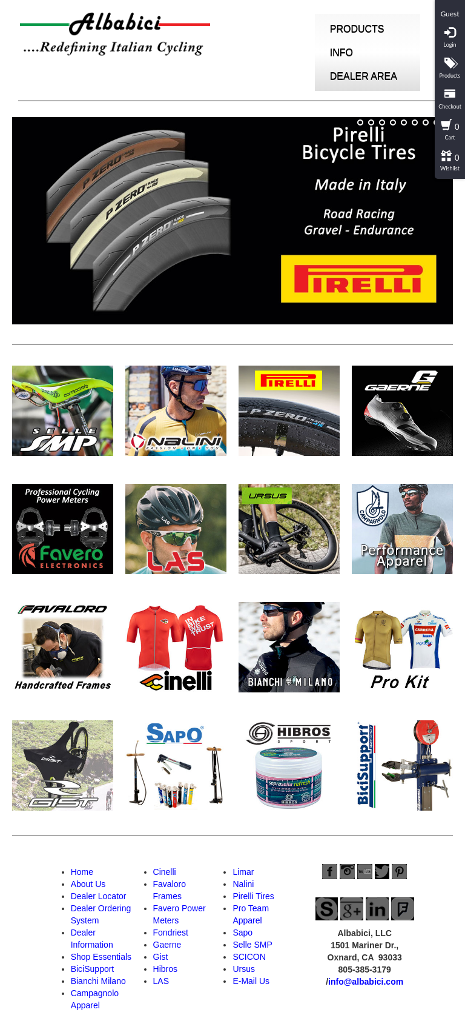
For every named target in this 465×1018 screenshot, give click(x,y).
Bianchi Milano (98, 981)
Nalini (243, 884)
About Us (88, 884)
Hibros (165, 969)
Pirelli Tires (253, 896)
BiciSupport (92, 969)
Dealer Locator (99, 896)
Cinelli (164, 872)
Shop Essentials (101, 957)
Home (82, 872)
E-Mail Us (250, 981)
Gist (160, 957)
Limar (243, 872)
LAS (161, 981)
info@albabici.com (365, 981)
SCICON (248, 957)
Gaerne (167, 944)
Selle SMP (252, 944)
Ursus (243, 969)
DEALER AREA (363, 76)
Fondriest (170, 932)
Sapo (242, 932)
